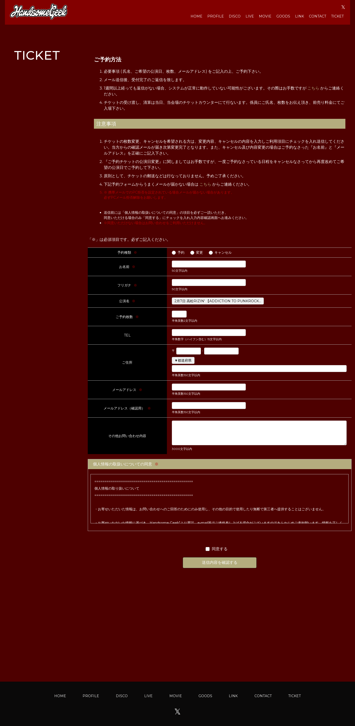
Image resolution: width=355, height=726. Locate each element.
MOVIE (265, 16)
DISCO (235, 16)
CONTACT (317, 16)
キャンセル (223, 252)
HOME (196, 16)
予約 (181, 252)
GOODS (283, 16)
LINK (299, 16)
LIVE (250, 16)
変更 (199, 252)
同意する (220, 549)
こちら (313, 88)
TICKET (337, 16)
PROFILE (215, 16)
